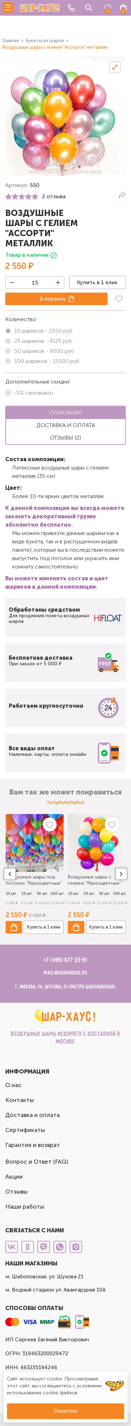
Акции (14, 1176)
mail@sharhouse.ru (65, 973)
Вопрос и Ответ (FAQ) (36, 1161)
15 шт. (11, 893)
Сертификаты (25, 1129)
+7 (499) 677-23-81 (65, 960)
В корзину (53, 298)
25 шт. (27, 893)
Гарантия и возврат (32, 1144)
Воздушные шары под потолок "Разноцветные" (34, 880)
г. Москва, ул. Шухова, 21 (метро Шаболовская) (65, 987)
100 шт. (58, 893)
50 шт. (42, 893)
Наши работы (24, 1206)
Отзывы (16, 1191)
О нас (13, 1085)
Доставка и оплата (32, 1114)
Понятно (65, 1411)
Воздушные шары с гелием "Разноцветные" (94, 880)
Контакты (19, 1099)
